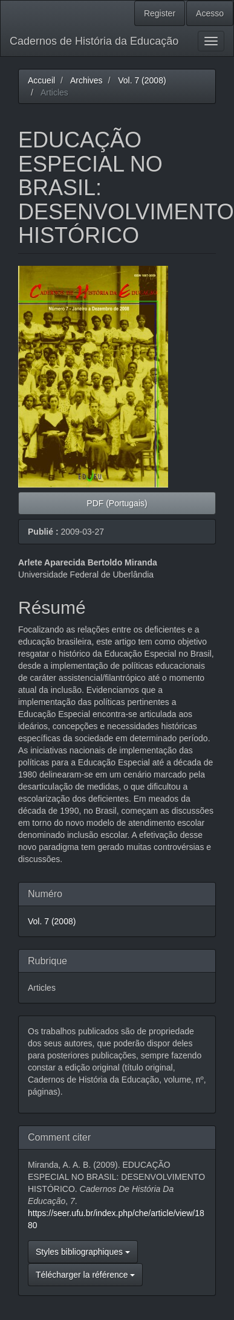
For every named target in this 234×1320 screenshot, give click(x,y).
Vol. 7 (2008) (142, 80)
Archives (86, 80)
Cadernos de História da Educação (94, 41)
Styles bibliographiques (83, 1252)
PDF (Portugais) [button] (116, 503)
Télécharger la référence (85, 1275)
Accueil (41, 80)
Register (159, 13)
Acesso (210, 13)
